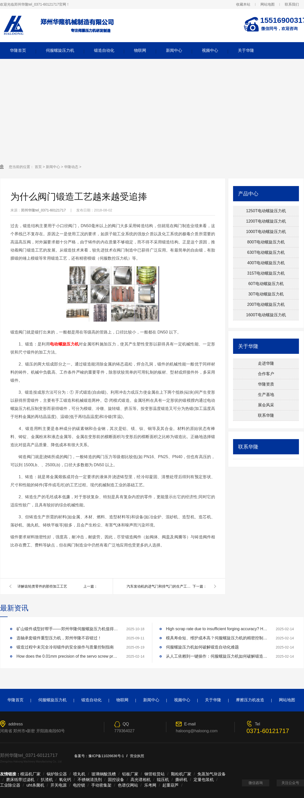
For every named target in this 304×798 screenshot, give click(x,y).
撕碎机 (181, 779)
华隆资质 (266, 384)
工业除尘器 (10, 785)
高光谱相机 (140, 779)
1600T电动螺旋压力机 (266, 315)
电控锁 (79, 785)
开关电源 (58, 785)
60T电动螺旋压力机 (266, 283)
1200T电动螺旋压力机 (266, 221)
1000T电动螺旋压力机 (266, 231)
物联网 (140, 50)
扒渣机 (47, 779)
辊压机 (163, 779)
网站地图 (267, 4)
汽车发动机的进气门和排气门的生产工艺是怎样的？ (160, 586)
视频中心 (210, 50)
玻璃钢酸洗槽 (103, 774)
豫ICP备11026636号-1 (106, 756)
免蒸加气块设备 (211, 774)
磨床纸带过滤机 (20, 779)
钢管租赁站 (154, 774)
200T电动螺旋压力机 (266, 304)
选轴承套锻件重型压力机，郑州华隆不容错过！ (59, 638)
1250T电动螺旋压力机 (266, 211)
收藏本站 (243, 4)
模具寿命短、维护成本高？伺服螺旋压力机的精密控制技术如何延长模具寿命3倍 (216, 638)
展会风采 (266, 405)
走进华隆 (266, 363)
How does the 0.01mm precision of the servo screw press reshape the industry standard (67, 656)
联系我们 (292, 4)
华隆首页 (18, 50)
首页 (38, 167)
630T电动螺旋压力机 (266, 252)
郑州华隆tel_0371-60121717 (43, 210)
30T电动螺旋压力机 (266, 294)
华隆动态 (71, 167)
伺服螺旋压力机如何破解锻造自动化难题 (202, 647)
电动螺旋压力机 (64, 344)
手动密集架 (101, 785)
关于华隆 (246, 50)
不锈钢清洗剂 (90, 779)
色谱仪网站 (128, 785)
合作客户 (266, 374)
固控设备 (116, 779)
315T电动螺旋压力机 (266, 273)
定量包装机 (204, 779)
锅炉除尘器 (57, 774)
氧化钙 (65, 779)
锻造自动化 (104, 50)
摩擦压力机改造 (250, 700)
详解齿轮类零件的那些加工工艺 (42, 586)
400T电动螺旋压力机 (266, 263)
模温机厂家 (30, 774)
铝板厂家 (130, 774)
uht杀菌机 (35, 785)
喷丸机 (79, 774)
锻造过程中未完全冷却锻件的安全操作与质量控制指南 (65, 647)
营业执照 (137, 756)
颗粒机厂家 (181, 774)
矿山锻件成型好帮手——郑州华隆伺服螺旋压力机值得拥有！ (67, 629)
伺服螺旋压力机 (60, 50)
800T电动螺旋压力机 (266, 242)
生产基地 (266, 394)
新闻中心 (174, 50)
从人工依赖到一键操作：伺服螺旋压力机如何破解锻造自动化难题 (216, 656)
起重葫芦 (170, 785)
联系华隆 (266, 415)
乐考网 (150, 785)
